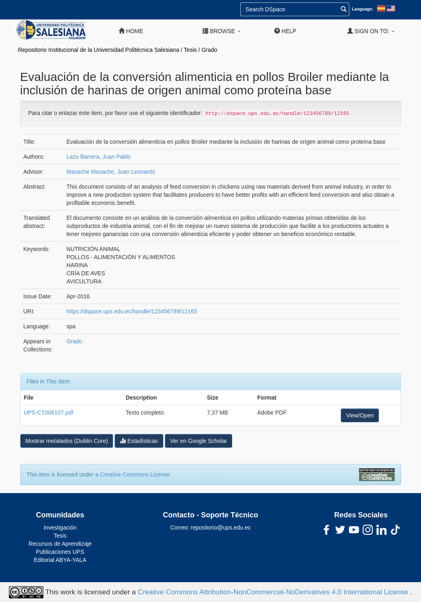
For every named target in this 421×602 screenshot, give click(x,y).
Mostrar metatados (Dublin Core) (67, 441)
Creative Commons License (135, 474)
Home (131, 31)
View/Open (360, 415)
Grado (209, 50)
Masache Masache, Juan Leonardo (110, 171)
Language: (362, 8)
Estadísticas (139, 440)
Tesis (190, 50)
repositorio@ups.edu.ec (221, 527)
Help (285, 31)
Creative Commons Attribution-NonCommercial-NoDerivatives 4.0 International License (274, 591)
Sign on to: (371, 31)
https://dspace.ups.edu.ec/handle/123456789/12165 (131, 311)
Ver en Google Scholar (198, 441)
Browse (222, 31)
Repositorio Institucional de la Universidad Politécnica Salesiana (99, 50)
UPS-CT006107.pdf (48, 412)
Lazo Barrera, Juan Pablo (98, 156)
